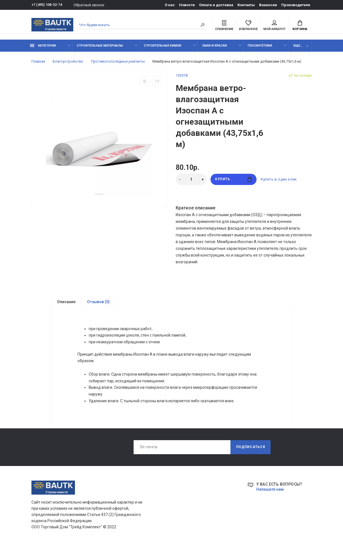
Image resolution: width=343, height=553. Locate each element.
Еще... (298, 45)
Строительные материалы (100, 45)
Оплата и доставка (216, 5)
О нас (170, 5)
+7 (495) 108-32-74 (46, 5)
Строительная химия (162, 45)
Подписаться (250, 451)
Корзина (299, 25)
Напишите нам (270, 493)
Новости (187, 5)
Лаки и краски (214, 45)
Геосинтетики (260, 45)
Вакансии (268, 5)
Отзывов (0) (98, 302)
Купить (233, 179)
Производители (295, 5)
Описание (66, 302)
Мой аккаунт (274, 25)
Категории (43, 45)
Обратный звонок (89, 5)
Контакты (246, 5)
